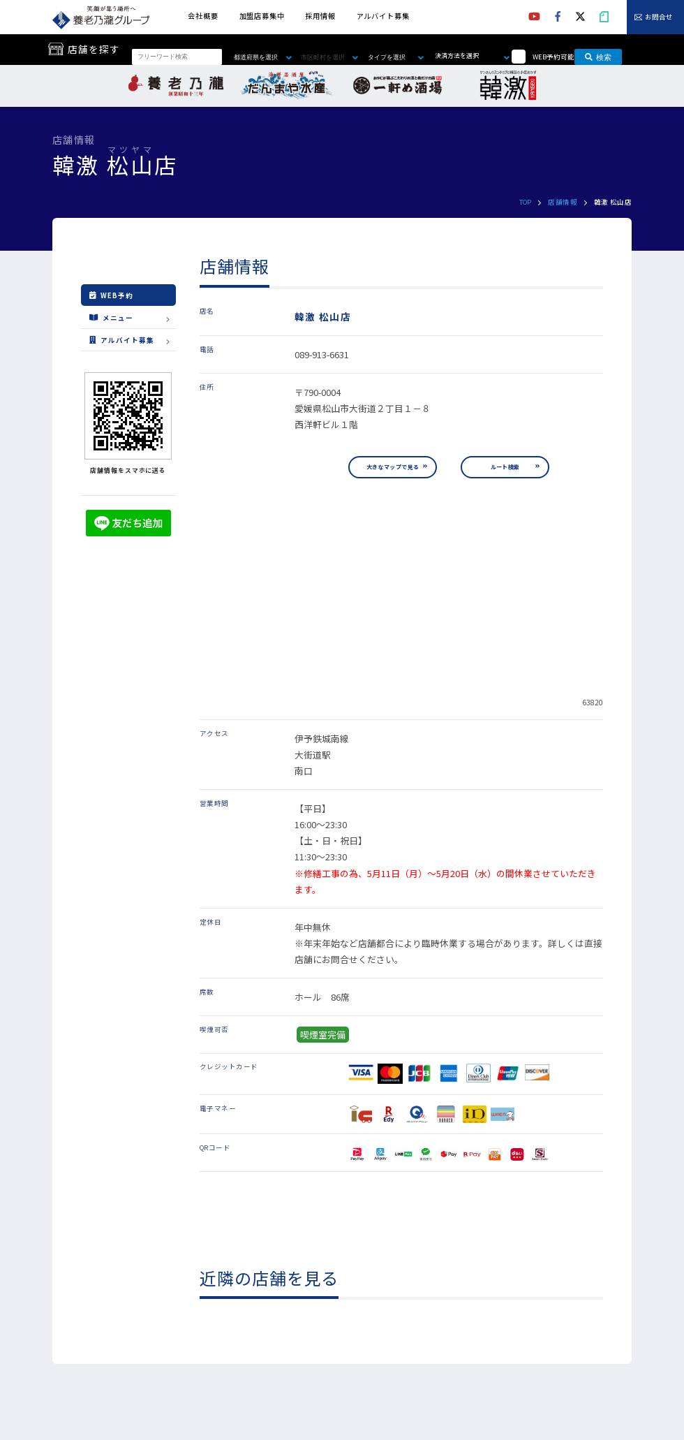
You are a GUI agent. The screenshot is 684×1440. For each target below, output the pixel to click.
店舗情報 (562, 202)
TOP (525, 202)
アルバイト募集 (383, 15)
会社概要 (203, 15)
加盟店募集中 (262, 15)
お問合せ (659, 17)
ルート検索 (505, 467)
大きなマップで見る (392, 467)
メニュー (111, 317)
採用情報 (320, 15)
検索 (598, 56)
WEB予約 (111, 295)
